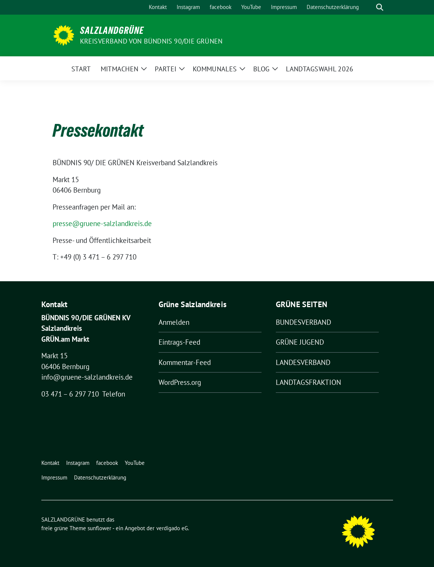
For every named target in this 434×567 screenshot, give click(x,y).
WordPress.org (180, 382)
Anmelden (174, 322)
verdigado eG (172, 528)
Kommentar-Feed (185, 362)
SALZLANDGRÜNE (112, 30)
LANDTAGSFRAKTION (308, 382)
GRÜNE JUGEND (300, 342)
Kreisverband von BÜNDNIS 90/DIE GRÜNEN (151, 41)
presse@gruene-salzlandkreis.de (102, 223)
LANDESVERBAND (303, 362)
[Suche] (369, 7)
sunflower (99, 528)
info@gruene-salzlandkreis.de (87, 377)
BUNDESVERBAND (303, 322)
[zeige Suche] (379, 7)
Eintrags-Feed (179, 342)
